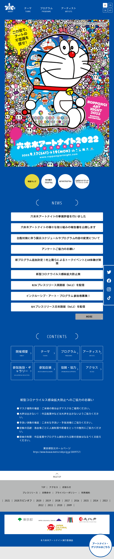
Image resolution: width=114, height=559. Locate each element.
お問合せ (46, 505)
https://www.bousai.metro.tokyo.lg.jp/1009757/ (57, 464)
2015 (86, 513)
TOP (43, 499)
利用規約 (85, 505)
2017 (67, 513)
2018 (57, 513)
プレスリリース (30, 505)
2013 (105, 513)
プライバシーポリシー (66, 505)
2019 (48, 513)
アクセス (53, 499)
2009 (69, 517)
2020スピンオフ (23, 513)
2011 (50, 517)
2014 (95, 513)
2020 (38, 513)
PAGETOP (57, 489)
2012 (40, 517)
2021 (7, 513)
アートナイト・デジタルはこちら (100, 545)
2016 (76, 513)
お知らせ (66, 499)
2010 (59, 517)
